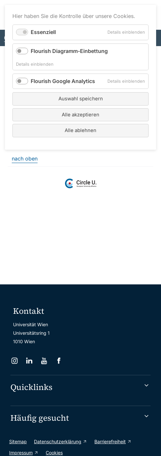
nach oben (25, 158)
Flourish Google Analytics (63, 81)
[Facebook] (59, 361)
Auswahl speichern (80, 98)
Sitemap (18, 441)
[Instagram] (15, 361)
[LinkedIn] (30, 361)
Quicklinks (31, 387)
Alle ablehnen (80, 130)
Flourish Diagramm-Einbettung (69, 51)
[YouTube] (44, 361)
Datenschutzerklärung (57, 441)
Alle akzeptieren (80, 114)
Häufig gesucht (39, 417)
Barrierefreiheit (110, 441)
